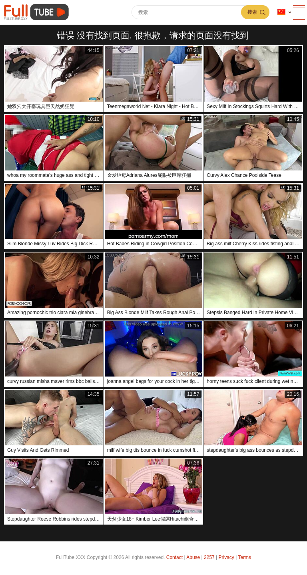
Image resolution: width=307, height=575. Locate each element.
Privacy (226, 557)
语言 (281, 12)
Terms (244, 557)
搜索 (252, 12)
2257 (209, 557)
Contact (174, 557)
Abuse (193, 557)
